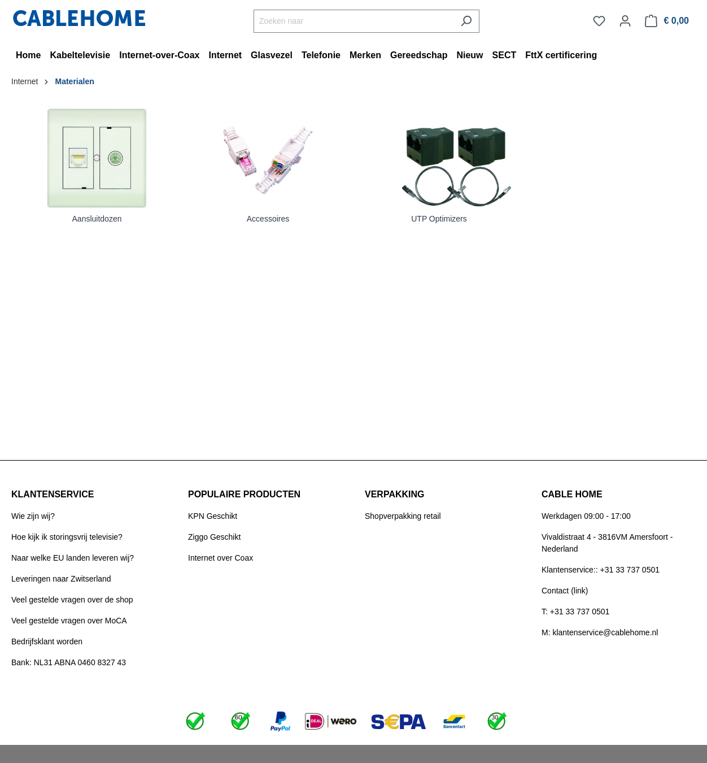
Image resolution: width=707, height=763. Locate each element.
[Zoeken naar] (353, 21)
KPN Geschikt (212, 516)
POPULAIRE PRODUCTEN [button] (244, 494)
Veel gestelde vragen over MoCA (69, 620)
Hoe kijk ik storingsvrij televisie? (67, 536)
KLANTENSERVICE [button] (52, 494)
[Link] (97, 157)
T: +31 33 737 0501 (575, 611)
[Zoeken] (466, 21)
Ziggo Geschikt (214, 536)
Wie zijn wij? (33, 516)
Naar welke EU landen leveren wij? (72, 557)
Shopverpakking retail (403, 516)
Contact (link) (565, 590)
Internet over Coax (220, 557)
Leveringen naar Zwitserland (61, 578)
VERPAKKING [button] (395, 494)
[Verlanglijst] (599, 21)
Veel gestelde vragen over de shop (72, 599)
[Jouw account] (625, 21)
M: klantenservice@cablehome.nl (600, 632)
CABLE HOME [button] (572, 494)
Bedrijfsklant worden (46, 641)
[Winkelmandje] (667, 21)
